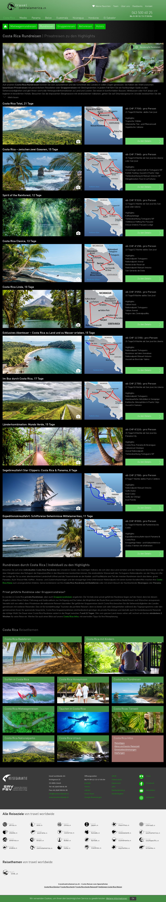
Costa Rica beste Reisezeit (86, 887)
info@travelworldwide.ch (59, 794)
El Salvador (110, 18)
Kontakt (148, 6)
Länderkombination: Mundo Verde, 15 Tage (29, 424)
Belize (48, 18)
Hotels (100, 26)
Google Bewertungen (93, 797)
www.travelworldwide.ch (59, 797)
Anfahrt (87, 790)
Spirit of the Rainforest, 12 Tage (22, 195)
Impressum (116, 783)
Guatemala (62, 18)
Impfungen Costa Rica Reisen (110, 887)
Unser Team (89, 794)
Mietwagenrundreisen (23, 26)
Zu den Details (149, 141)
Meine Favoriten (103, 6)
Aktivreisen (85, 26)
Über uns (125, 6)
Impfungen (119, 752)
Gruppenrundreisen (62, 597)
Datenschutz (117, 779)
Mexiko (23, 18)
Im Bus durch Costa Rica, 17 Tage (23, 378)
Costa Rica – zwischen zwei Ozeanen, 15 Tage (30, 149)
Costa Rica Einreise (52, 887)
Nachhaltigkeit (117, 794)
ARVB (114, 776)
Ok (133, 899)
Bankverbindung (118, 790)
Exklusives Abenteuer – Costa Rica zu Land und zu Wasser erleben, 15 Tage (49, 333)
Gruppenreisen (66, 26)
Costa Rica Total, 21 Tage (18, 103)
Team (115, 6)
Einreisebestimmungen (125, 749)
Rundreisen (46, 26)
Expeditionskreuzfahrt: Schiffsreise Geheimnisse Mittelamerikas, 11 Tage (48, 516)
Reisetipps (119, 743)
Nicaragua (78, 18)
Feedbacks (137, 6)
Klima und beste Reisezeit (127, 746)
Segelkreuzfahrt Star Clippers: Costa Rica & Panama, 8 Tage (40, 470)
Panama (36, 18)
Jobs (113, 787)
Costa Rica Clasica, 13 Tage (19, 241)
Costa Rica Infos (71, 616)
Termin (87, 787)
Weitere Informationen (116, 899)
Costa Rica (9, 18)
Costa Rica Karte (68, 887)
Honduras (93, 18)
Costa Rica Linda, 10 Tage (18, 287)
